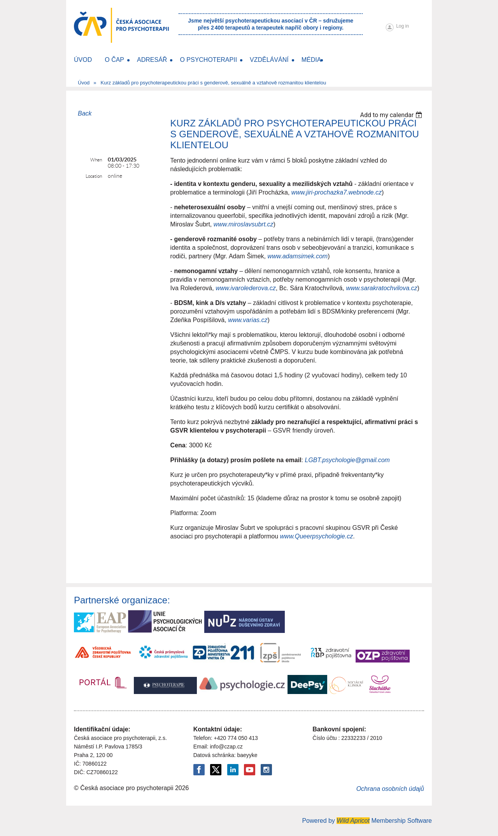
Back (85, 113)
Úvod (83, 83)
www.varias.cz (247, 320)
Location (94, 176)
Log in (402, 26)
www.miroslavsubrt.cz (244, 224)
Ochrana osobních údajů (390, 788)
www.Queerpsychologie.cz (316, 536)
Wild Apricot (353, 820)
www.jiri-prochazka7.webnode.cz (336, 192)
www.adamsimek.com (297, 256)
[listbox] (392, 115)
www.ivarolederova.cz (246, 288)
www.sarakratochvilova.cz (381, 288)
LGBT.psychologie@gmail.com (347, 460)
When (96, 159)
